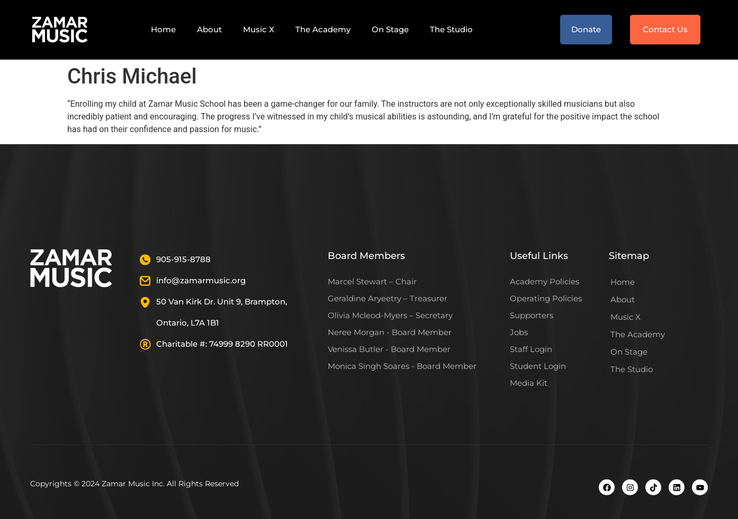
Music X (258, 29)
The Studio (451, 29)
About (209, 29)
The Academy (322, 29)
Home (163, 29)
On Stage (390, 29)
